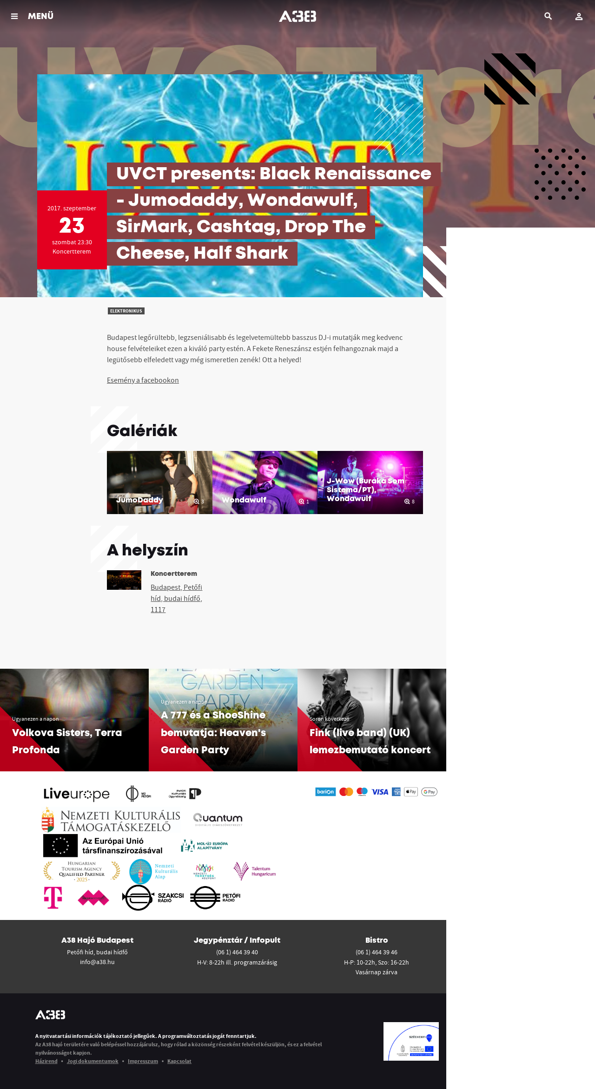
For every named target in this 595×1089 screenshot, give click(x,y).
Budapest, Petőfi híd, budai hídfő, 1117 (176, 598)
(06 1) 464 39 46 (376, 952)
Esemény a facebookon (143, 380)
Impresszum (143, 1060)
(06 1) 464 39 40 (237, 952)
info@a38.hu (97, 962)
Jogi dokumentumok (93, 1060)
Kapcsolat (179, 1060)
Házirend (46, 1060)
